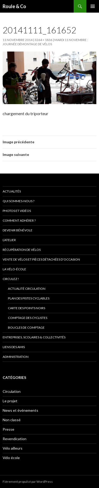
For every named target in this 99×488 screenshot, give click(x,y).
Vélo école (11, 457)
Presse (8, 429)
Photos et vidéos (17, 211)
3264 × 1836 (43, 40)
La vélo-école (14, 269)
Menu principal (92, 6)
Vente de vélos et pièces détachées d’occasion (41, 259)
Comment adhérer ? (19, 220)
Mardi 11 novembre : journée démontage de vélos (45, 42)
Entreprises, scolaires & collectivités (34, 337)
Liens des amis (14, 347)
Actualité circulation (26, 289)
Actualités (12, 191)
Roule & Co (14, 6)
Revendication (14, 438)
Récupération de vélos (22, 250)
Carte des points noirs (26, 308)
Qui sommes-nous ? (18, 201)
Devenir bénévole (17, 230)
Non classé (12, 420)
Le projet (10, 401)
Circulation (12, 391)
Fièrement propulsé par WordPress (28, 482)
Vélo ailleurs (12, 448)
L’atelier (9, 240)
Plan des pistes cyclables (28, 298)
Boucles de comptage (26, 327)
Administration (16, 357)
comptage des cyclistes (27, 318)
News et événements (20, 410)
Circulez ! (11, 279)
